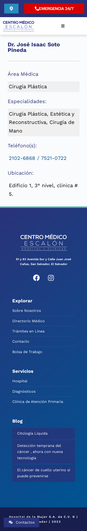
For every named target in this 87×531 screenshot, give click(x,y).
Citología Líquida (32, 433)
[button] (63, 26)
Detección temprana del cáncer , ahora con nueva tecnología (40, 451)
